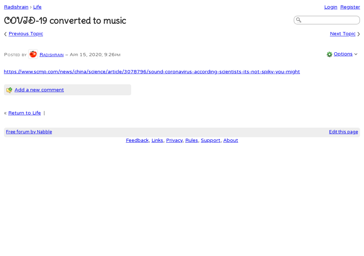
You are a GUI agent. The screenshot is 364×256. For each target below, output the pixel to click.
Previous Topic (26, 34)
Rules (191, 140)
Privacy (174, 140)
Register (350, 7)
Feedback (137, 140)
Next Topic (342, 34)
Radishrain (16, 7)
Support (210, 140)
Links (157, 140)
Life (37, 7)
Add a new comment (39, 90)
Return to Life (24, 113)
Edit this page (343, 132)
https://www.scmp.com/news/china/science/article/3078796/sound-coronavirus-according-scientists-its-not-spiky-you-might (152, 72)
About (230, 140)
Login (330, 7)
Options (343, 54)
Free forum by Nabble (29, 132)
